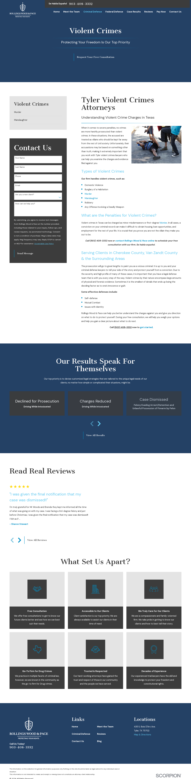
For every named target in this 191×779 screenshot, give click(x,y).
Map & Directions (142, 734)
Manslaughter (91, 198)
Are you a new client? (24, 194)
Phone (18, 176)
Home (75, 726)
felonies (163, 222)
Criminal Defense (81, 734)
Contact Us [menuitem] (175, 11)
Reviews (101, 734)
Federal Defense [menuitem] (114, 11)
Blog (99, 741)
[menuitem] (38, 112)
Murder (88, 193)
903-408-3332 (81, 3)
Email (17, 185)
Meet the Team (105, 726)
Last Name (20, 167)
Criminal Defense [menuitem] (92, 11)
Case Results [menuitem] (134, 11)
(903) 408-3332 (98, 240)
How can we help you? (25, 204)
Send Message (25, 253)
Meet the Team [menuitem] (71, 11)
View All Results (95, 435)
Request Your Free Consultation (95, 57)
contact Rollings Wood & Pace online (134, 240)
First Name (20, 158)
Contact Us (78, 741)
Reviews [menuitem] (148, 11)
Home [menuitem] (56, 11)
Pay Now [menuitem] (161, 11)
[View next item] (99, 423)
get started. (146, 327)
